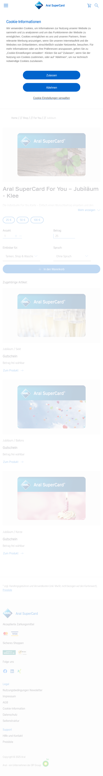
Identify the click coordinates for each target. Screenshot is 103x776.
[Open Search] (96, 5)
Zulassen (51, 75)
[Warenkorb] (89, 5)
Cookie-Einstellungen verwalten (51, 98)
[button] (7, 5)
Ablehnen (51, 87)
